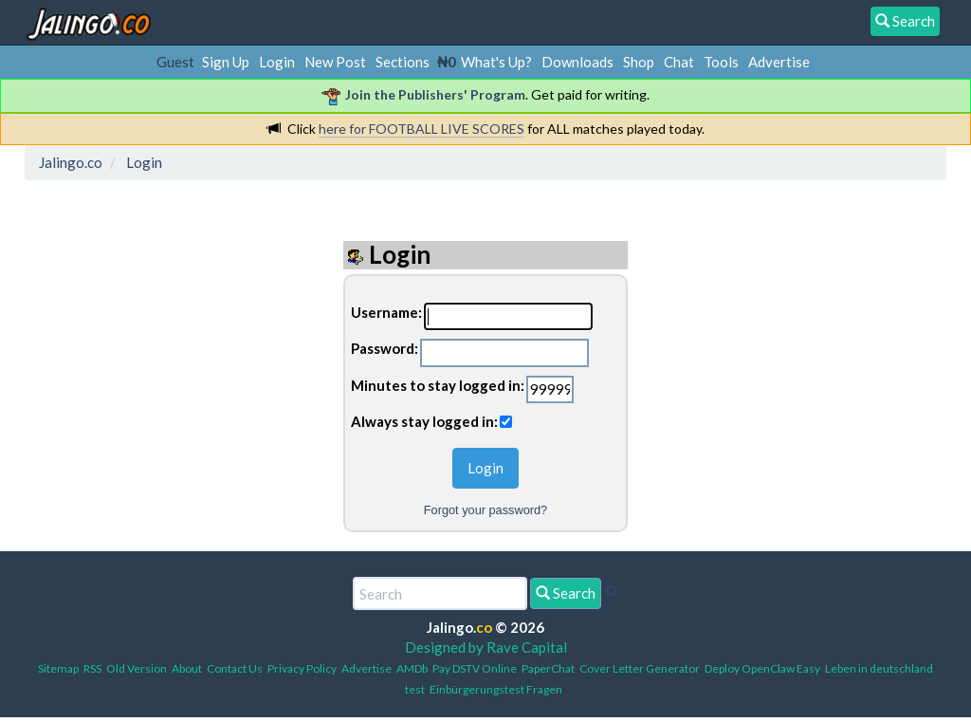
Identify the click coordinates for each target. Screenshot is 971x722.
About (187, 668)
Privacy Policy (302, 668)
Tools (721, 61)
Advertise (779, 61)
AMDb (412, 668)
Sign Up (225, 61)
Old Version (136, 668)
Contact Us (235, 668)
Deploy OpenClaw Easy (762, 668)
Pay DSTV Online (474, 668)
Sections (403, 61)
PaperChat (548, 668)
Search (565, 593)
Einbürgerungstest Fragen (496, 689)
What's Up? (496, 61)
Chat (679, 61)
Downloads (577, 61)
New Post (335, 61)
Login (277, 61)
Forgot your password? (485, 510)
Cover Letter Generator (639, 668)
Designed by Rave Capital (486, 647)
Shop (638, 61)
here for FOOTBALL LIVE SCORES (421, 128)
